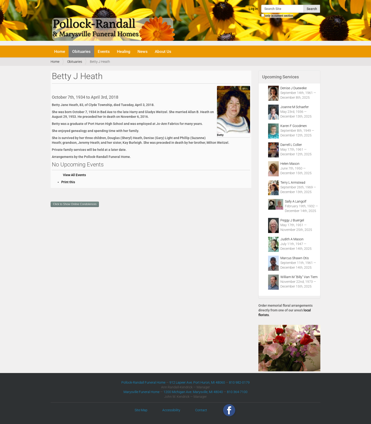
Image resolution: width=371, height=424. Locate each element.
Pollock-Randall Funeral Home (143, 382)
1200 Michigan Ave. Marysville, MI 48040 (193, 392)
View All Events (74, 175)
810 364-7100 (237, 392)
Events (104, 51)
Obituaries (81, 51)
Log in (253, 9)
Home (59, 51)
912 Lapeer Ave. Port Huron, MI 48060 (197, 382)
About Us (163, 51)
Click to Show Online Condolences (75, 204)
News (142, 51)
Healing (123, 51)
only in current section (279, 15)
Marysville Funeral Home (141, 392)
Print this (68, 182)
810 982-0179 (239, 382)
